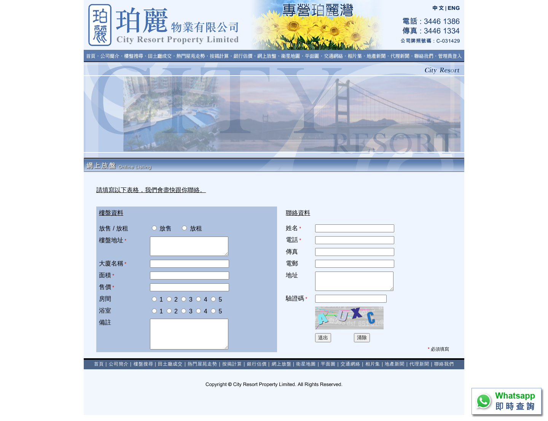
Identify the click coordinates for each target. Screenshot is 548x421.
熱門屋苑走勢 (202, 370)
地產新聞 (395, 370)
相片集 (372, 370)
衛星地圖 (306, 370)
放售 (162, 228)
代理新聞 (419, 370)
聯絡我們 (444, 370)
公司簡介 (119, 370)
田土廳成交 (170, 370)
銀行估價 (257, 370)
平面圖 (328, 370)
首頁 (99, 370)
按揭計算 (232, 370)
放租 (188, 228)
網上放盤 (282, 370)
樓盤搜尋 (143, 370)
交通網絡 (350, 370)
